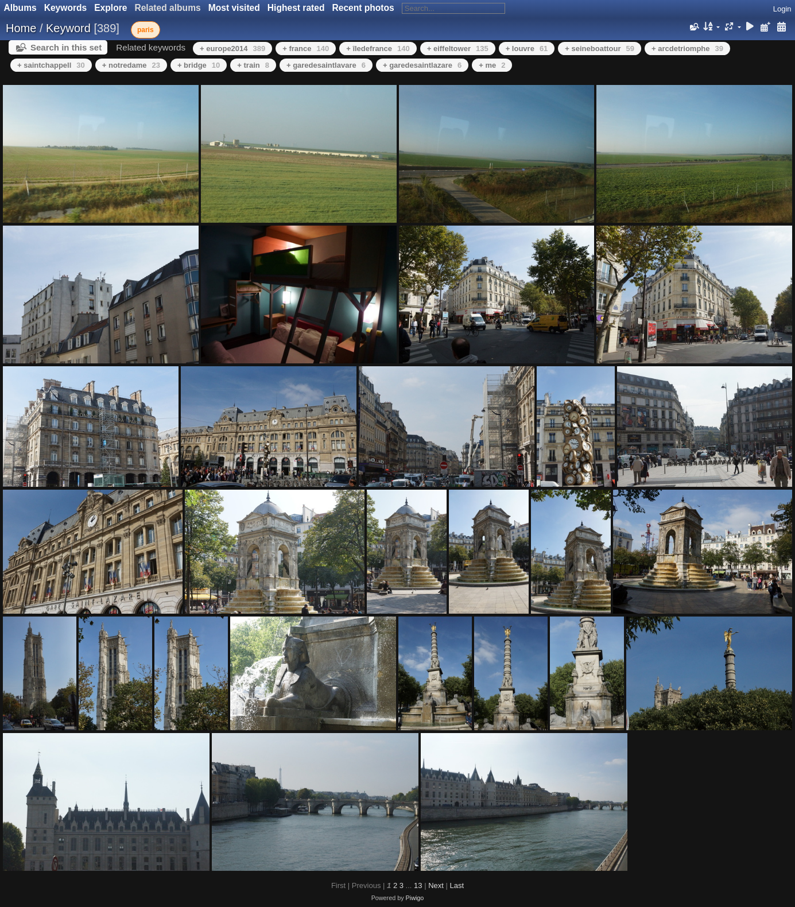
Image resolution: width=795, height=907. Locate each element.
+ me (492, 65)
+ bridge (198, 65)
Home (21, 28)
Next (436, 885)
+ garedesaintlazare (422, 65)
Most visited (234, 8)
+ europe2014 (232, 48)
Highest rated (296, 8)
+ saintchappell (51, 65)
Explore (110, 8)
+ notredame (131, 65)
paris (145, 30)
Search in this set (66, 47)
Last (456, 885)
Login (782, 9)
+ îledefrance (378, 48)
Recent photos (363, 8)
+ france (305, 48)
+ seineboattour (599, 48)
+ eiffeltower (457, 48)
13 (418, 885)
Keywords (65, 8)
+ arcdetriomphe (687, 48)
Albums (20, 8)
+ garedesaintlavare (326, 65)
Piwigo (415, 897)
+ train (253, 65)
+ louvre (527, 48)
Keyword (68, 28)
